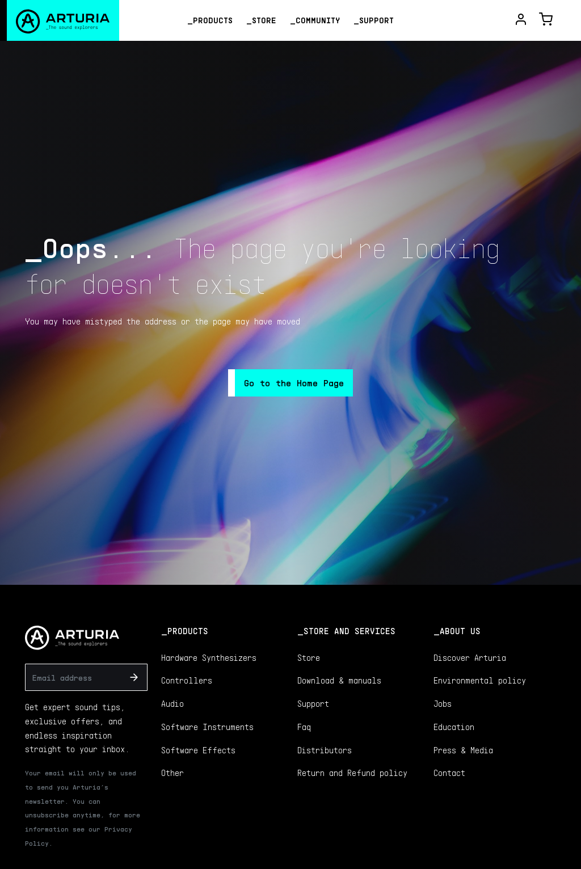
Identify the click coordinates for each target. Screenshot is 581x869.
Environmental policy (479, 680)
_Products (210, 20)
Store (308, 657)
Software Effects (198, 750)
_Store (261, 20)
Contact (449, 772)
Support (313, 703)
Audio (172, 703)
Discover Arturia (469, 657)
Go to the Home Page (294, 382)
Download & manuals (339, 680)
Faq (304, 727)
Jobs (442, 703)
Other (172, 772)
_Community (315, 20)
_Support (373, 20)
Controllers (186, 680)
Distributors (324, 750)
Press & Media (463, 750)
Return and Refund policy (352, 772)
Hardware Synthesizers (208, 657)
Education (453, 727)
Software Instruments (207, 727)
